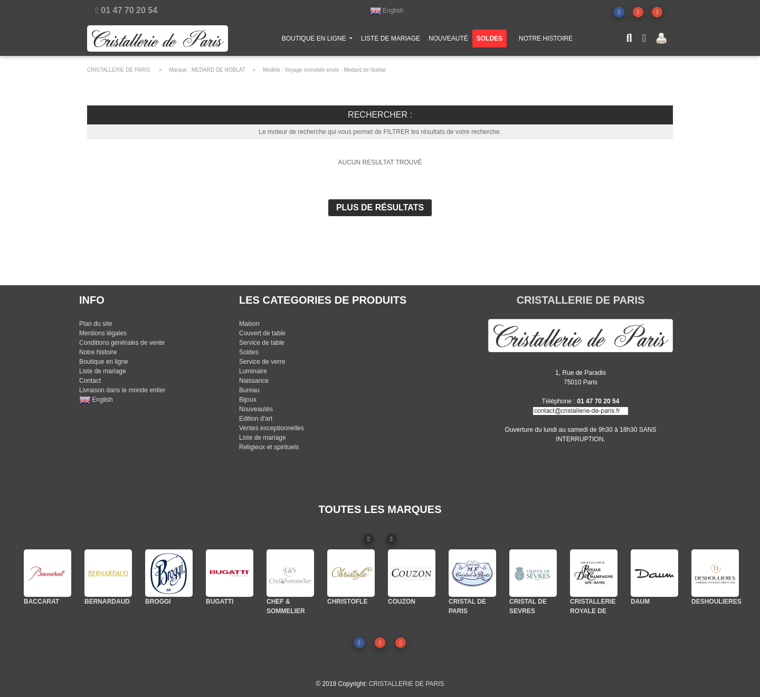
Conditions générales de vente (122, 342)
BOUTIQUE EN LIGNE (319, 39)
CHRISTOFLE (347, 601)
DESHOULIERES (716, 601)
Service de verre (262, 361)
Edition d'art (255, 418)
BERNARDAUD (107, 601)
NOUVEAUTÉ (448, 40)
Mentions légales (103, 333)
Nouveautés (256, 409)
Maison (249, 323)
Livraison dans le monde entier (122, 390)
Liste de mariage (102, 371)
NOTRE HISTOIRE (546, 40)
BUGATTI (219, 601)
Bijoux (247, 399)
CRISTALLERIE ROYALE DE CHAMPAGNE (592, 611)
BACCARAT (41, 601)
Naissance (254, 380)
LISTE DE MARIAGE (390, 40)
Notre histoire (98, 352)
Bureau (249, 390)
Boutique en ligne (103, 361)
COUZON (401, 601)
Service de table (261, 342)
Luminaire (253, 371)
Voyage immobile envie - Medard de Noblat (334, 70)
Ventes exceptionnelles (271, 428)
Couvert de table (262, 333)
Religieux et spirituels (269, 447)
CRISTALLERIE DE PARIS (118, 70)
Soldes (249, 352)
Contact (90, 380)
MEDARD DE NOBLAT (218, 70)
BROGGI (158, 601)
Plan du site (95, 323)
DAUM (640, 601)
